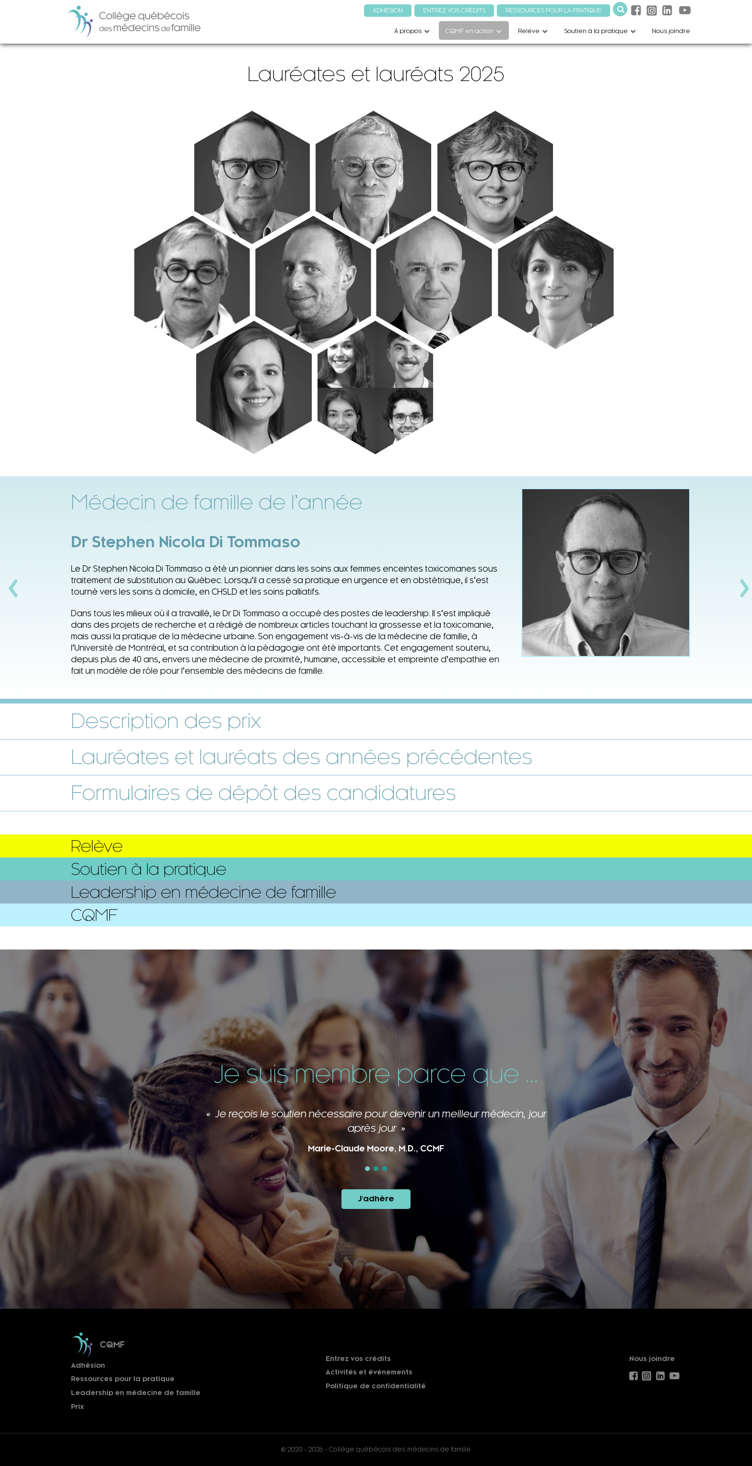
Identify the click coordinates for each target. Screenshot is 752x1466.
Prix (77, 1406)
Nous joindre (652, 1358)
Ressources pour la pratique (123, 1379)
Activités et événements (369, 1372)
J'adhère (376, 1198)
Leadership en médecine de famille (135, 1392)
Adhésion (88, 1365)
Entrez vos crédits (358, 1358)
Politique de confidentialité (376, 1386)
